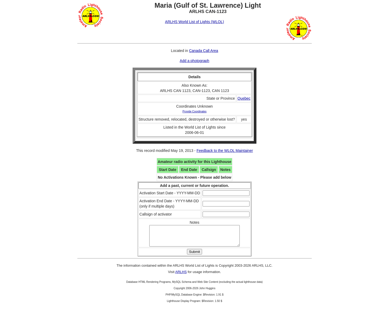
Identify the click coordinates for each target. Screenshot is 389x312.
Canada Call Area (203, 51)
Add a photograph (194, 61)
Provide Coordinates (194, 111)
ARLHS (181, 276)
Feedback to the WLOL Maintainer (224, 150)
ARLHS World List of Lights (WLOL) (194, 22)
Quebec (243, 98)
